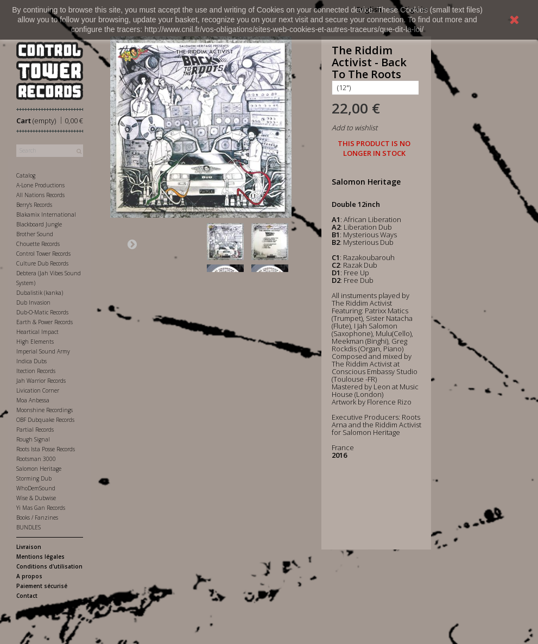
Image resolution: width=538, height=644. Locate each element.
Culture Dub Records (42, 263)
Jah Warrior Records (41, 380)
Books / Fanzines (37, 517)
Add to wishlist (354, 127)
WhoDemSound (35, 488)
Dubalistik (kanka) (39, 292)
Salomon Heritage (38, 468)
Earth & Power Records (44, 322)
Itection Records (35, 371)
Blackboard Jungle (39, 224)
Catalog (25, 175)
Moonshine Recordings (44, 410)
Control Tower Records (43, 253)
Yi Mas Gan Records (40, 508)
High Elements (35, 341)
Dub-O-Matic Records (42, 312)
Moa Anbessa (32, 400)
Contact (26, 595)
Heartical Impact (37, 332)
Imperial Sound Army (43, 351)
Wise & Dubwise (36, 498)
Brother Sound (34, 234)
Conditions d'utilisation (49, 566)
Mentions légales (40, 556)
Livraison (28, 547)
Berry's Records (34, 205)
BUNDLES (28, 527)
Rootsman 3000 (36, 459)
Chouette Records (38, 244)
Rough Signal (33, 439)
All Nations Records (40, 195)
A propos (29, 576)
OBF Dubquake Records (45, 420)
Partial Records (35, 429)
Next (131, 243)
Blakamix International (46, 214)
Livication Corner (37, 390)
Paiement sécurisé (41, 586)
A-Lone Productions (40, 185)
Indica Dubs (31, 361)
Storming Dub (34, 478)
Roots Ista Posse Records (45, 449)
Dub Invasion (33, 302)
